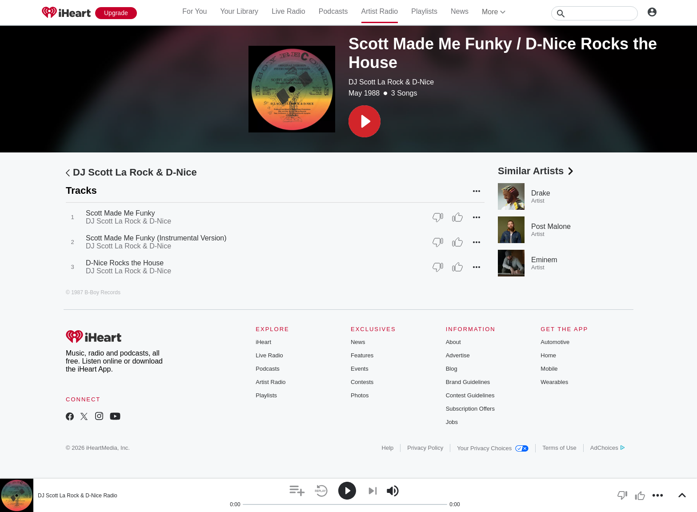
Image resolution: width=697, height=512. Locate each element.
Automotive (555, 342)
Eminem (544, 260)
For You (194, 11)
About (453, 342)
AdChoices (607, 447)
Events (360, 368)
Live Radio (288, 11)
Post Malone (551, 226)
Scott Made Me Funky (120, 213)
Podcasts (333, 11)
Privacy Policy (425, 447)
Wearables (554, 382)
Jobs (452, 422)
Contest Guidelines (470, 395)
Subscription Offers (470, 408)
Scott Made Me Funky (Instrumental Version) (156, 238)
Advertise (458, 355)
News (460, 11)
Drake (540, 193)
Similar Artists (536, 170)
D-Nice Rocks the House (125, 263)
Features (362, 355)
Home (548, 355)
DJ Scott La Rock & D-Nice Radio (77, 495)
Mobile (549, 368)
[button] (364, 121)
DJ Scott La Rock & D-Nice (391, 82)
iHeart (263, 342)
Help (388, 447)
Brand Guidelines (468, 382)
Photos (360, 395)
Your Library (239, 11)
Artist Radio (379, 11)
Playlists (424, 11)
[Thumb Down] (438, 217)
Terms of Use (559, 447)
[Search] (594, 13)
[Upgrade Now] (116, 13)
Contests (362, 382)
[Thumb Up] (457, 217)
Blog (451, 368)
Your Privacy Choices (493, 448)
